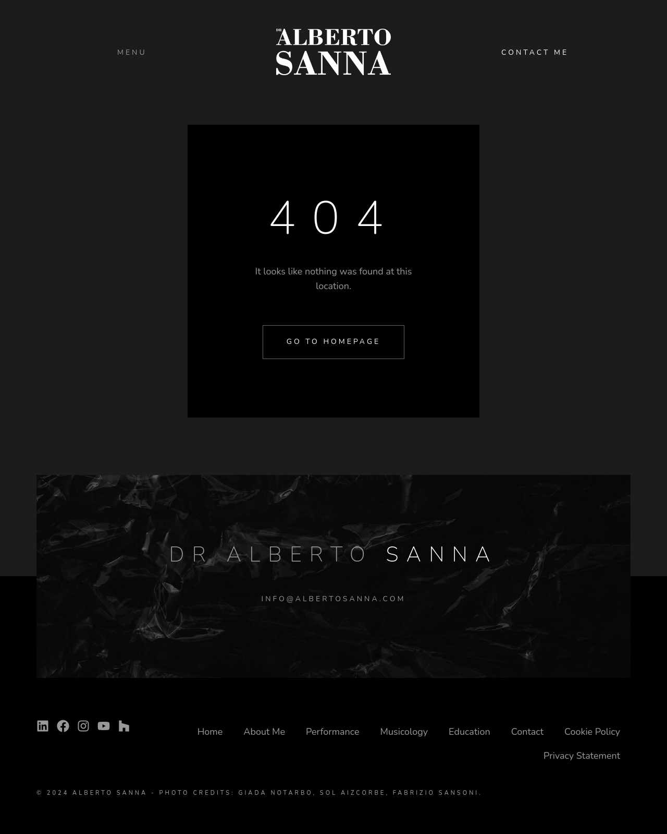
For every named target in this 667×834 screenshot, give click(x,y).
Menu (132, 52)
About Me (264, 731)
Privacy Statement (582, 755)
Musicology (404, 731)
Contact (527, 731)
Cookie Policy (592, 731)
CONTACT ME (535, 52)
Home (210, 731)
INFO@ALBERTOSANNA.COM (334, 599)
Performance (333, 731)
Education (469, 731)
